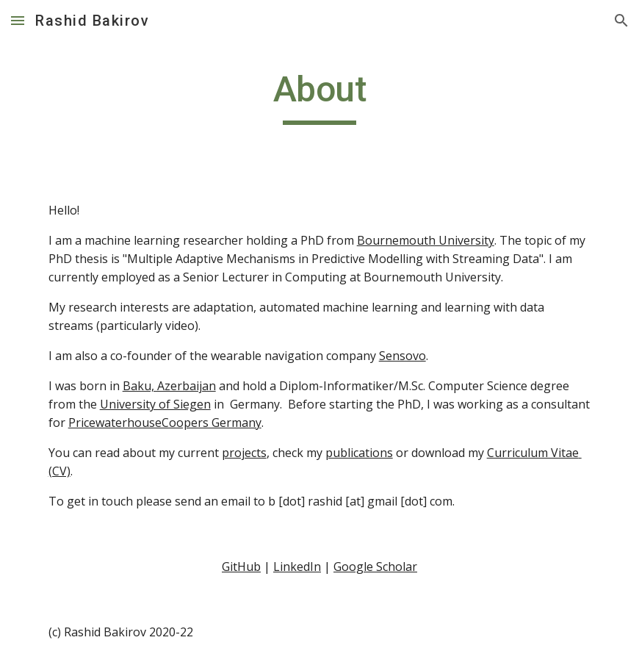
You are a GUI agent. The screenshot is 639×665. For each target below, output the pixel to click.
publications (359, 453)
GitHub (241, 566)
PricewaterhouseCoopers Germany (164, 422)
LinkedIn (297, 566)
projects (244, 453)
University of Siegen (155, 404)
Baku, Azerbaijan (169, 386)
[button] (17, 20)
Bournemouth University (425, 240)
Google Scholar (375, 566)
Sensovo (402, 356)
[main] (320, 96)
